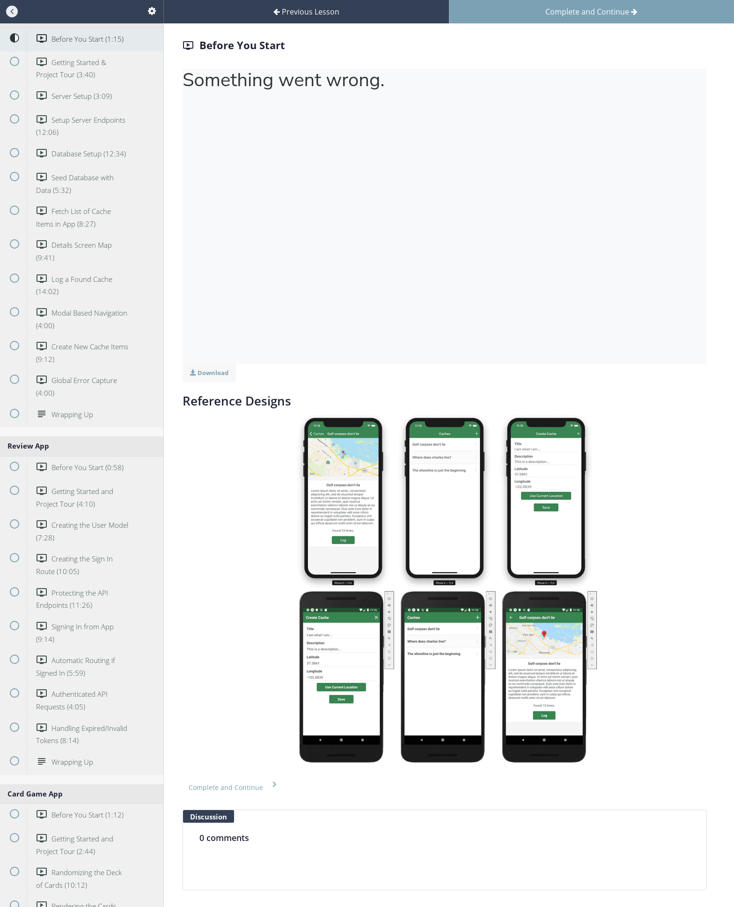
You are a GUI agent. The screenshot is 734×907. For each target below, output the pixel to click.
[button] (234, 785)
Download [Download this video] (209, 373)
